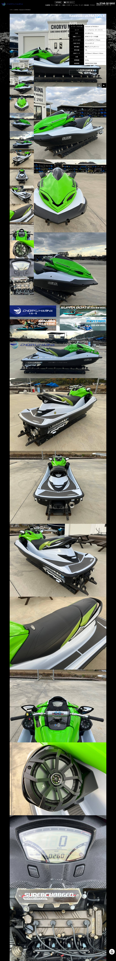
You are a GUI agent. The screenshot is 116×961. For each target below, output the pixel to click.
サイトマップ (74, 357)
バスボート (69, 5)
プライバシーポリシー (64, 357)
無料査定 (86, 5)
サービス (81, 5)
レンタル (75, 5)
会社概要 (40, 357)
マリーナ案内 (54, 5)
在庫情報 (47, 5)
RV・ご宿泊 (62, 5)
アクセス (92, 5)
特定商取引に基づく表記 (50, 357)
